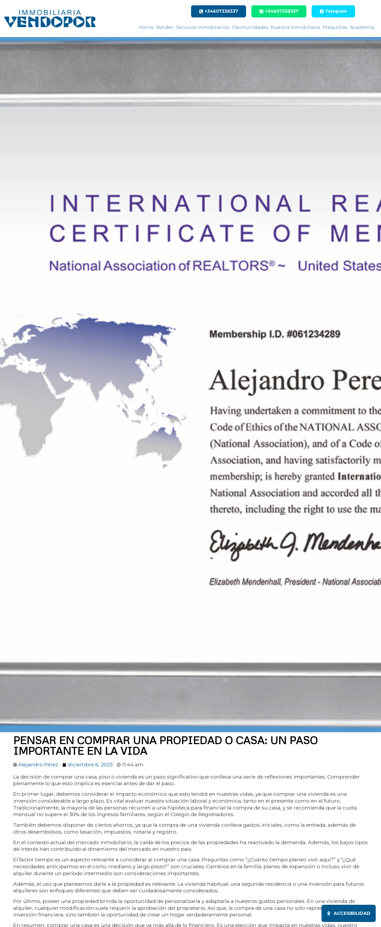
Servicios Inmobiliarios (202, 27)
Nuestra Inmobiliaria (295, 27)
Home (146, 27)
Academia (362, 27)
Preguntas (335, 27)
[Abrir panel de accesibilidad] (348, 913)
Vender (164, 27)
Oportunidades (250, 27)
